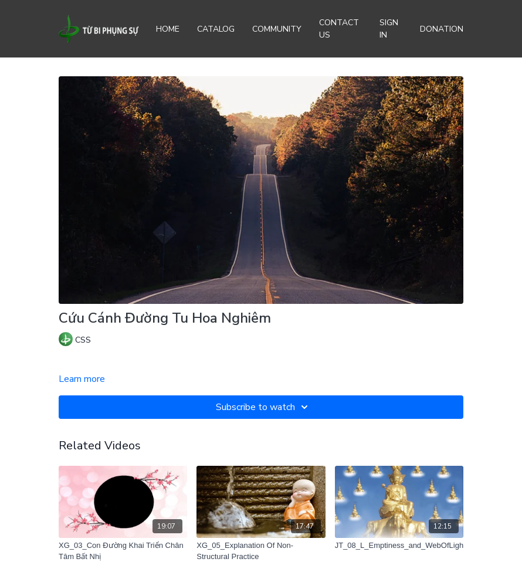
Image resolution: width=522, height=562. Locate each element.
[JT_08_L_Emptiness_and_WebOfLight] (399, 545)
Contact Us (339, 28)
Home (167, 29)
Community (276, 29)
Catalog (216, 29)
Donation (441, 29)
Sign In (388, 28)
